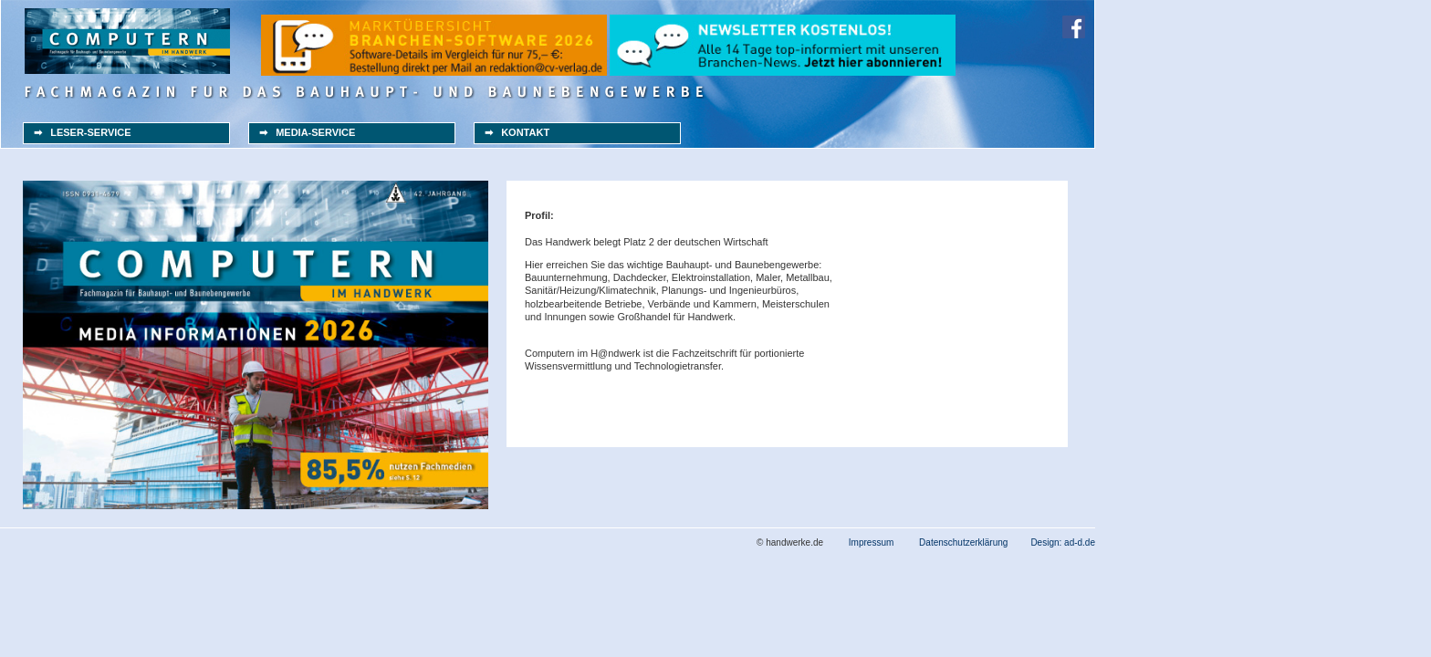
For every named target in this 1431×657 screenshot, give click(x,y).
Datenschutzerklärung (963, 542)
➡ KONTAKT (517, 132)
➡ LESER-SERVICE (82, 132)
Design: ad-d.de (1062, 542)
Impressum (871, 542)
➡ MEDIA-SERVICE (307, 132)
